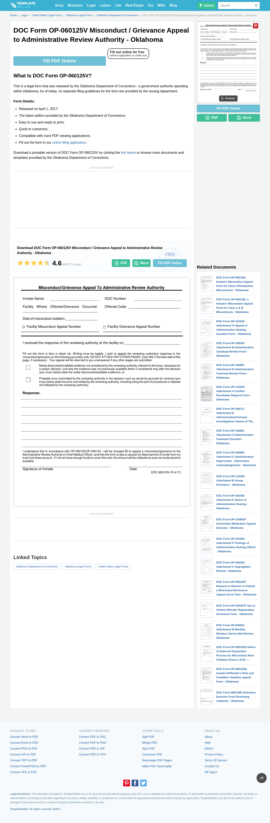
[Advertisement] (101, 200)
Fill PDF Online (59, 61)
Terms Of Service (216, 760)
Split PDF (148, 736)
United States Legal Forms (113, 566)
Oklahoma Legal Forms (78, 566)
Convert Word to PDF (24, 736)
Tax (150, 5)
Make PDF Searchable (157, 766)
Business (75, 5)
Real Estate (134, 5)
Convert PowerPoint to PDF (28, 766)
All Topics (211, 772)
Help (208, 742)
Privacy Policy (214, 754)
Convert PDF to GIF (92, 748)
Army (59, 5)
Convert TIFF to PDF (23, 760)
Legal (91, 5)
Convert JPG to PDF (23, 772)
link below (128, 152)
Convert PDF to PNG (92, 742)
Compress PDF (152, 754)
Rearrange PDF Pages (157, 760)
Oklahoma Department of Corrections (37, 566)
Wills (161, 5)
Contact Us (212, 766)
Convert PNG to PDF (24, 748)
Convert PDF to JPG (92, 736)
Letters (105, 5)
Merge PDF (149, 742)
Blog (173, 5)
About (208, 736)
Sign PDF (148, 748)
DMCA (209, 748)
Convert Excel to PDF (24, 742)
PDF (121, 263)
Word (141, 263)
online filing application (69, 142)
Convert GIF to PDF (23, 754)
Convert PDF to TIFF (92, 754)
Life (118, 5)
